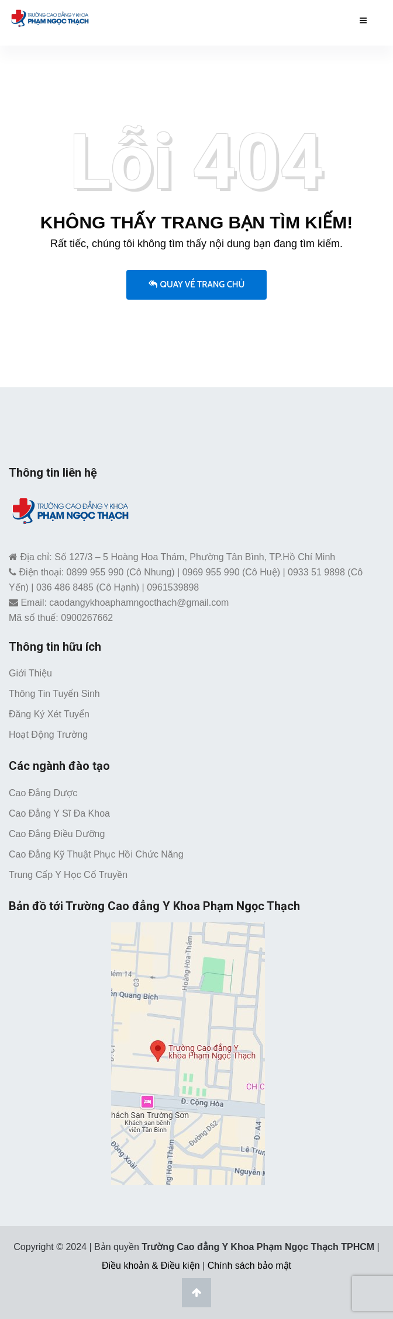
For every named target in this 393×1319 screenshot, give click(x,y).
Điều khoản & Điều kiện (151, 1266)
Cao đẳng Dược (43, 793)
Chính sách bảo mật (249, 1266)
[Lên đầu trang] (196, 1292)
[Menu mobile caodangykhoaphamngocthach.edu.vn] (363, 21)
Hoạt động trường (48, 735)
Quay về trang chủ (197, 284)
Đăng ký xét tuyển (49, 714)
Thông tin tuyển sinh (54, 694)
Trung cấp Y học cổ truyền (68, 875)
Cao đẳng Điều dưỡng (57, 834)
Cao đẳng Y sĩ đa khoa (59, 813)
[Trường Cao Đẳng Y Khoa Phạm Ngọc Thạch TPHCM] (50, 18)
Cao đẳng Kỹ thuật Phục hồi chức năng (96, 854)
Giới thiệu (30, 673)
